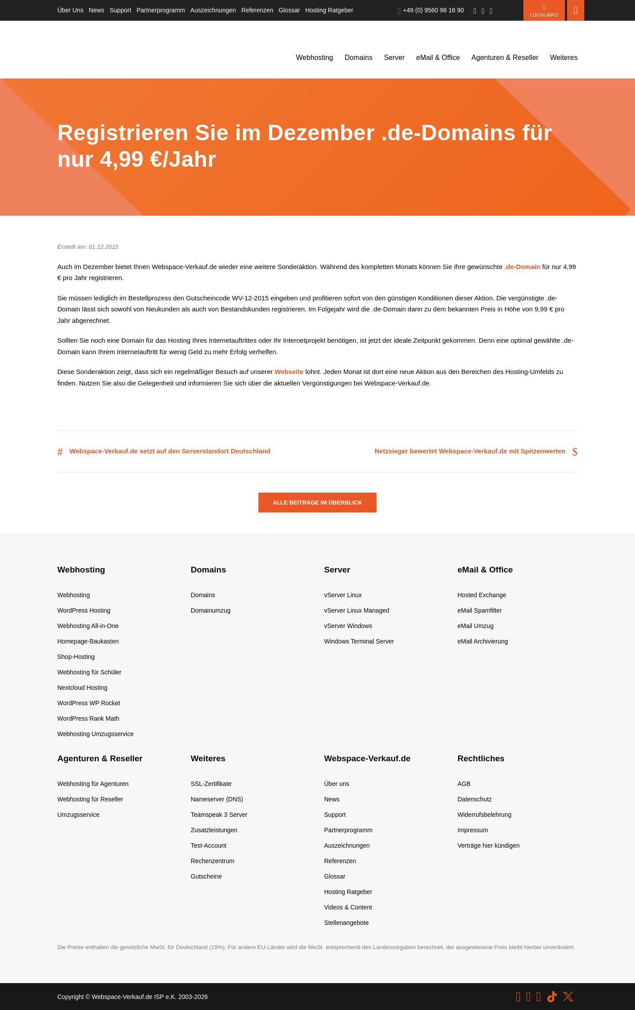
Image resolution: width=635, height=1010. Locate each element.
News (96, 10)
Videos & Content (348, 907)
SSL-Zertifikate (211, 783)
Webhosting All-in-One (88, 625)
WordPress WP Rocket (88, 703)
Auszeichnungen (213, 10)
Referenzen (257, 10)
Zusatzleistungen (214, 830)
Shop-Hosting (76, 656)
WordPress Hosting (83, 610)
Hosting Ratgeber (329, 10)
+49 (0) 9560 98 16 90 (433, 10)
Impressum (473, 830)
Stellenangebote (346, 922)
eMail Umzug (476, 625)
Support (120, 10)
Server (394, 57)
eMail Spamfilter (480, 610)
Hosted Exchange (482, 595)
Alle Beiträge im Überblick (317, 502)
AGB (464, 783)
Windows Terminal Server (359, 641)
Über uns (336, 783)
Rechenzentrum (213, 860)
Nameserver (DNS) (217, 799)
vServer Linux (343, 595)
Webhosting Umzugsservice (95, 733)
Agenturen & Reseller (504, 57)
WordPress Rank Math (88, 718)
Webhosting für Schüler (89, 672)
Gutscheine (206, 876)
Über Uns (70, 10)
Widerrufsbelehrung (485, 814)
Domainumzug (211, 610)
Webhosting (314, 57)
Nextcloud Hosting (82, 687)
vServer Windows (348, 625)
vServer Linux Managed (356, 610)
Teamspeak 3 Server (219, 814)
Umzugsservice (78, 814)
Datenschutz (475, 799)
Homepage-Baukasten (88, 641)
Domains (359, 57)
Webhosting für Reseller (90, 799)
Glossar (289, 10)
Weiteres (564, 57)
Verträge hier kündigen (489, 845)
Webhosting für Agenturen (93, 783)
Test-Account (209, 845)
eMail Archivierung (483, 641)
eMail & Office (438, 57)
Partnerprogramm (161, 10)
